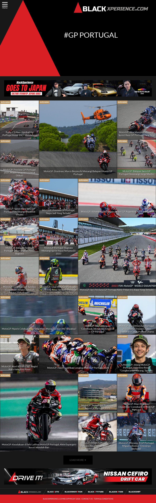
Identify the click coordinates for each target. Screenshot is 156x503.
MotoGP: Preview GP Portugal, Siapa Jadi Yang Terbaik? (58, 212)
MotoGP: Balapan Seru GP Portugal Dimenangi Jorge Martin (136, 172)
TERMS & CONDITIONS (103, 499)
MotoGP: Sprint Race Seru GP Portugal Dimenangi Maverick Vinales (19, 211)
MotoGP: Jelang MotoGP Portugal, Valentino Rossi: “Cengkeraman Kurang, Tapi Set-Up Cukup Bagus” (136, 369)
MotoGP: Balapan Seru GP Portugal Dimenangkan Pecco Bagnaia (19, 250)
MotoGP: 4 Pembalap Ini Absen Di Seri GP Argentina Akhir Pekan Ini (117, 211)
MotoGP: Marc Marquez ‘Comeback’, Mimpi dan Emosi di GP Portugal (97, 328)
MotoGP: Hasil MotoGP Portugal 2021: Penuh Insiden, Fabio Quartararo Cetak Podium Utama (136, 328)
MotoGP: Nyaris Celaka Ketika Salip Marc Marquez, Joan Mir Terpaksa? (39, 328)
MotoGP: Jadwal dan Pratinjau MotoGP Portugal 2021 (97, 407)
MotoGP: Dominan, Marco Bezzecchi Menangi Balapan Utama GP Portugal (78, 172)
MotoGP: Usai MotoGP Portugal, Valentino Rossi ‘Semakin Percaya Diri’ (58, 289)
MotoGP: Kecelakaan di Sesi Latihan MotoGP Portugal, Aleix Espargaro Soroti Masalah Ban (39, 446)
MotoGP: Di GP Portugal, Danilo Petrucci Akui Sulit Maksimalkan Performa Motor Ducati (97, 445)
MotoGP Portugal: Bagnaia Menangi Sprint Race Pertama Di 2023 (59, 250)
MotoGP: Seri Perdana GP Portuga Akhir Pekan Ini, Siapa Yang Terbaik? (117, 289)
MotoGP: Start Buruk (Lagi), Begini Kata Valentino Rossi (20, 368)
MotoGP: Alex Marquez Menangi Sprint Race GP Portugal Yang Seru (137, 133)
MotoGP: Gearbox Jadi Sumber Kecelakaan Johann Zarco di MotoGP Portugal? (19, 289)
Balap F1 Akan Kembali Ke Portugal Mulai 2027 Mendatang (19, 133)
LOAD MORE (78, 459)
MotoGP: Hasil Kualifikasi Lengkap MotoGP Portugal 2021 (78, 367)
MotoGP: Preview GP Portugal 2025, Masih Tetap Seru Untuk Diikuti (19, 172)
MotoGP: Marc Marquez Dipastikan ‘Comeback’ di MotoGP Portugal (137, 406)
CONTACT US (87, 499)
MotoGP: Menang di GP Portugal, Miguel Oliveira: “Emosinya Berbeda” (136, 445)
